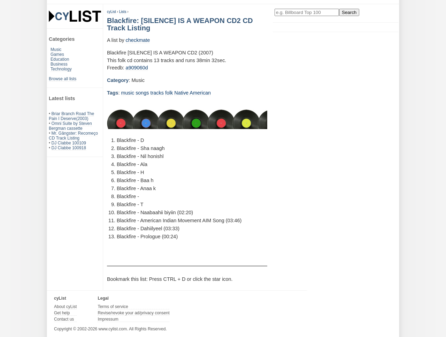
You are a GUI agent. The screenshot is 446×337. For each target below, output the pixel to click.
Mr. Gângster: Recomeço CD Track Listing (73, 136)
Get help (62, 312)
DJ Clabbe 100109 (69, 143)
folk (169, 93)
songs (142, 93)
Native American (192, 93)
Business (59, 64)
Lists (122, 12)
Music (56, 49)
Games (57, 54)
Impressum (108, 319)
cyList (111, 12)
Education (60, 59)
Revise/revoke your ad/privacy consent (133, 312)
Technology (61, 69)
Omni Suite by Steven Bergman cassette (70, 126)
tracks (157, 93)
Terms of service (113, 306)
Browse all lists (62, 78)
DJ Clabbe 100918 (69, 147)
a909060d (137, 67)
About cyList (65, 306)
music (127, 93)
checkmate (138, 40)
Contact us (64, 319)
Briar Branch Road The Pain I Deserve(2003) (71, 116)
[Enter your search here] (307, 12)
